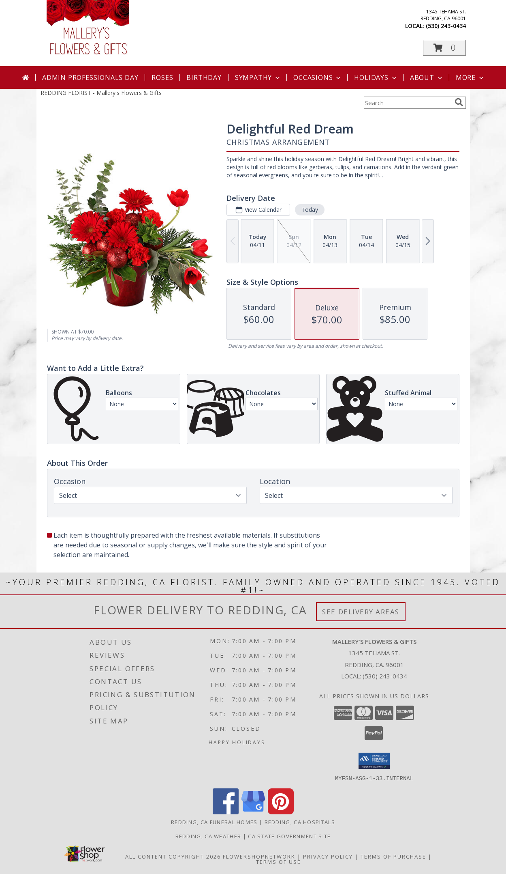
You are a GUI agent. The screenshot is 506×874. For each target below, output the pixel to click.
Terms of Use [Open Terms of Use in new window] (278, 861)
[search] (459, 102)
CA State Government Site (289, 836)
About (427, 77)
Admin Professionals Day (90, 77)
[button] (444, 48)
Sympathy (258, 77)
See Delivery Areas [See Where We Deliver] (360, 611)
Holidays (376, 77)
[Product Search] (407, 102)
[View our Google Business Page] (253, 812)
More (470, 77)
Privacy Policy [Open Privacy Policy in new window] (328, 856)
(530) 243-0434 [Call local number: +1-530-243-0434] (446, 26)
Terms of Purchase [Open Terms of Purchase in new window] (393, 856)
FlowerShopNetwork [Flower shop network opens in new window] (259, 856)
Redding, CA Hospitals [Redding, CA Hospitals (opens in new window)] (300, 821)
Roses (162, 77)
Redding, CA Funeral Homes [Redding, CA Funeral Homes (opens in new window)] (214, 821)
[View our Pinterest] (281, 812)
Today (309, 209)
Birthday (203, 77)
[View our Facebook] (226, 812)
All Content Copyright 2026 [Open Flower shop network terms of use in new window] (173, 856)
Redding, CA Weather (208, 836)
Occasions (317, 77)
